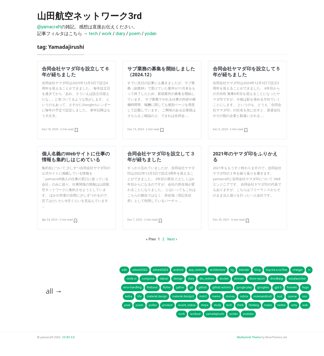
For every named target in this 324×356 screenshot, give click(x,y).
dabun (164, 278)
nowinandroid (263, 296)
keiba (128, 296)
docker (224, 278)
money (230, 296)
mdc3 (203, 296)
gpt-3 (277, 287)
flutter (167, 287)
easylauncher (297, 278)
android (178, 269)
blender (244, 269)
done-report (257, 278)
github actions (221, 287)
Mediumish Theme (249, 337)
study (217, 305)
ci (309, 269)
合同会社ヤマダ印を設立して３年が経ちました (161, 156)
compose (148, 278)
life (139, 296)
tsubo (268, 305)
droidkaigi (276, 278)
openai (292, 296)
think (240, 305)
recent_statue (187, 305)
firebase (152, 287)
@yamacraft (49, 26)
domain (239, 278)
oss (304, 296)
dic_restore (207, 278)
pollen (153, 305)
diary (120, 33)
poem (135, 33)
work (107, 33)
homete (292, 287)
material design (157, 296)
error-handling (132, 287)
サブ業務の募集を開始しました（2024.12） (161, 71)
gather (180, 287)
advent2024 (160, 269)
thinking (254, 305)
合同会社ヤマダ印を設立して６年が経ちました (75, 71)
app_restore (197, 269)
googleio (263, 287)
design (177, 278)
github (202, 287)
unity (294, 305)
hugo (305, 287)
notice (244, 296)
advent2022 (139, 269)
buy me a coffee (276, 269)
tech (93, 33)
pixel (127, 305)
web (305, 305)
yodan (150, 33)
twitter (281, 305)
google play (244, 287)
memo (216, 296)
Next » (172, 239)
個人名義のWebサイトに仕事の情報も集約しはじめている (76, 156)
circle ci (131, 278)
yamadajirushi (215, 314)
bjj (232, 269)
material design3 (183, 296)
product (167, 305)
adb (124, 269)
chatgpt (297, 269)
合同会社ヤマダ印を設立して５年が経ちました (246, 71)
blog (257, 269)
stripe (204, 305)
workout (195, 314)
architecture (217, 269)
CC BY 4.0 (68, 337)
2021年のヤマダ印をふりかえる (245, 156)
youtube (248, 314)
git (191, 287)
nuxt (279, 296)
